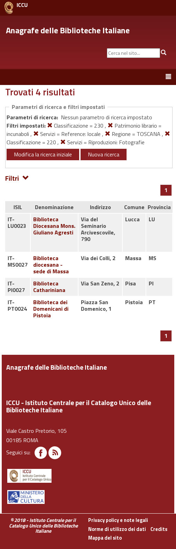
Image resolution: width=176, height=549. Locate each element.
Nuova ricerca (103, 154)
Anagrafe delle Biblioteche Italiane (68, 30)
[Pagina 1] (166, 190)
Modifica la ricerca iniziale (43, 154)
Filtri (17, 177)
